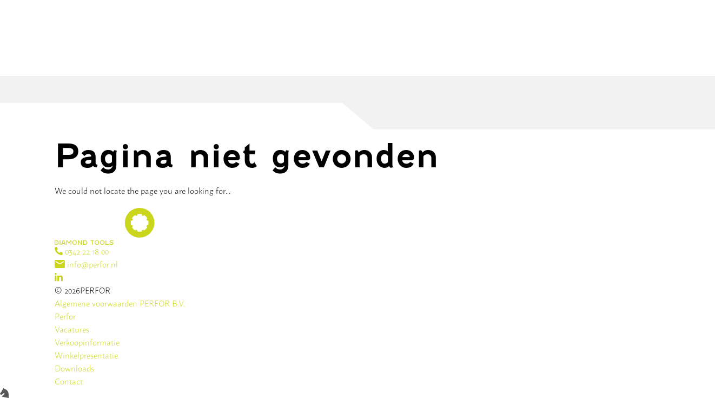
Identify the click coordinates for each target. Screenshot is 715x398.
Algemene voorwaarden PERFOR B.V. (120, 303)
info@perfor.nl (86, 264)
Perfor (65, 316)
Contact (69, 381)
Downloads (74, 368)
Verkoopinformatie (87, 342)
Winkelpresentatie (86, 355)
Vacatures (72, 329)
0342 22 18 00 (82, 251)
